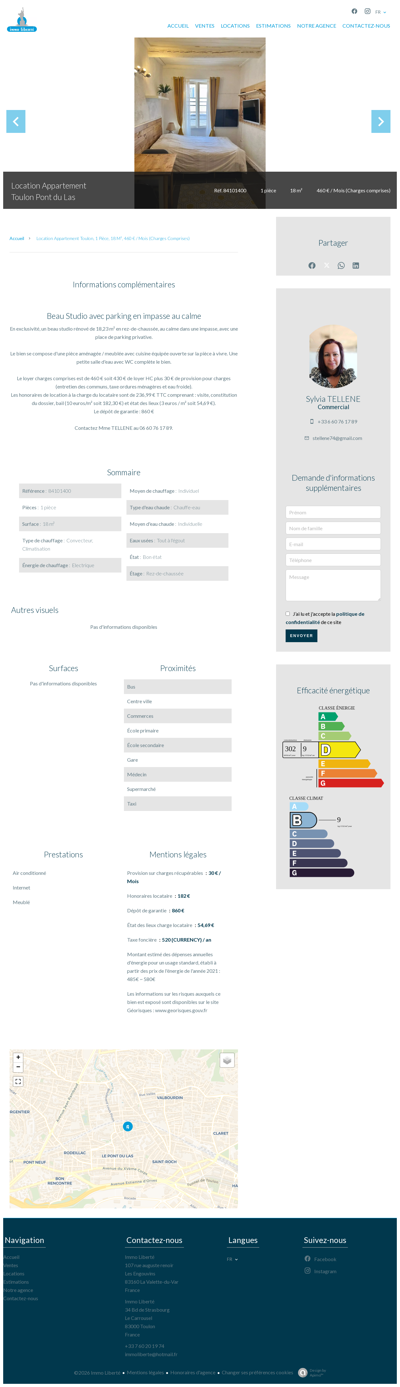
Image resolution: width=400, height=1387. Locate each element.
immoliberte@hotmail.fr (151, 1354)
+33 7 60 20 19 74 (144, 1346)
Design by (310, 1372)
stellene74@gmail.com (337, 438)
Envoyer (301, 636)
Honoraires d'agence (192, 1372)
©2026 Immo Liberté (97, 1373)
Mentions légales (145, 1372)
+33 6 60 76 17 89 (337, 421)
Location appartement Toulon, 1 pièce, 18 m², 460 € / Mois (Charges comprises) (113, 238)
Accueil (17, 238)
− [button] (18, 1067)
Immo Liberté (139, 1257)
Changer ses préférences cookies (257, 1372)
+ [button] (18, 1058)
